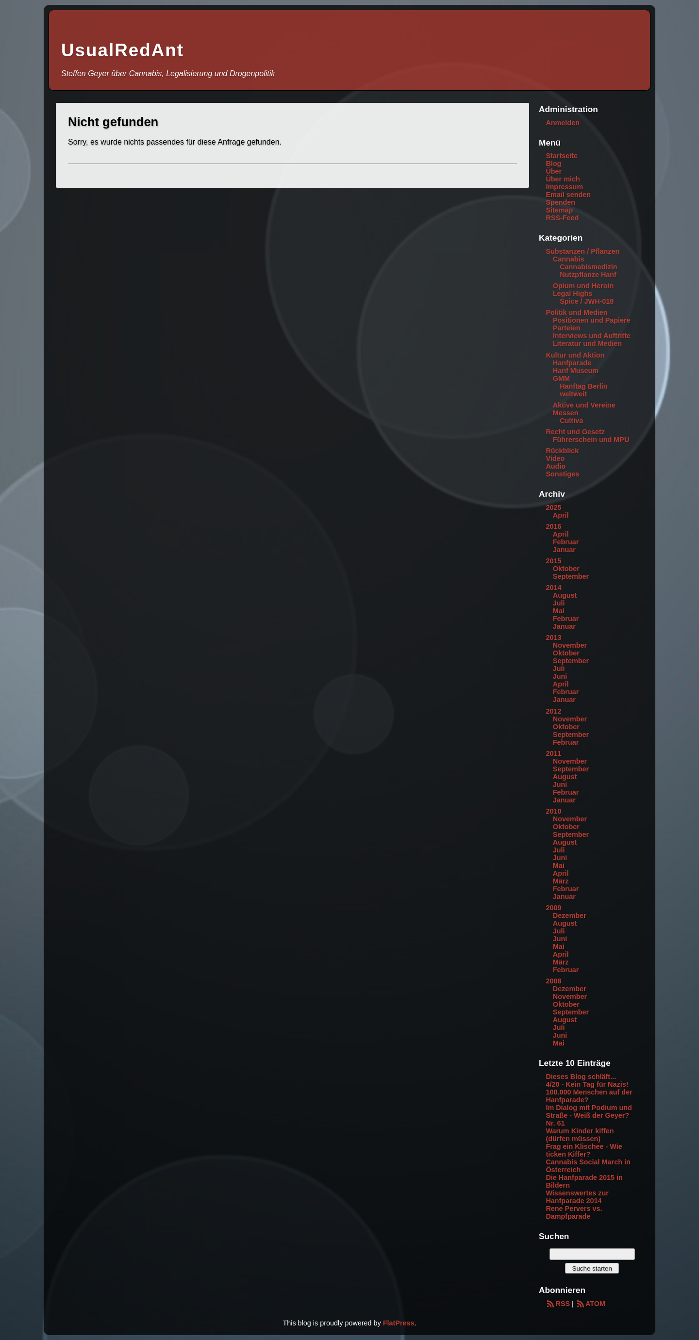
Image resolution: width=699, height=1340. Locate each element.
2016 (553, 526)
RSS (558, 1303)
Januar (564, 550)
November (570, 645)
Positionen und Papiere (592, 320)
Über (554, 171)
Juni (560, 676)
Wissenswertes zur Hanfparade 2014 (577, 1197)
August (565, 595)
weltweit (573, 394)
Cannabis (568, 259)
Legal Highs (573, 293)
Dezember (569, 915)
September (571, 576)
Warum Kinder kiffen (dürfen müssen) (580, 1135)
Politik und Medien (576, 312)
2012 (553, 711)
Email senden (568, 194)
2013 (553, 637)
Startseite (562, 156)
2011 (553, 753)
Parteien (567, 328)
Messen (566, 413)
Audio (556, 466)
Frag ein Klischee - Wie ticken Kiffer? (584, 1150)
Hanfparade (572, 363)
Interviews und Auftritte (592, 336)
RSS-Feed (562, 218)
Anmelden (563, 123)
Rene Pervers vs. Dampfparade (574, 1212)
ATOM (590, 1303)
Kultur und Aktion (575, 355)
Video (555, 458)
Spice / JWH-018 (587, 301)
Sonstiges (562, 474)
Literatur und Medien (587, 343)
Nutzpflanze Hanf (588, 274)
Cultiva (571, 421)
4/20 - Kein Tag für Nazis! (587, 1084)
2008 (553, 981)
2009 (553, 908)
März (561, 881)
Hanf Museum (576, 371)
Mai (559, 611)
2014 (553, 587)
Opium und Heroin (583, 286)
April (561, 515)
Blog (553, 163)
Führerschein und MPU (591, 439)
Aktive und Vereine (584, 405)
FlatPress (399, 1323)
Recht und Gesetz (575, 432)
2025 (553, 507)
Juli (559, 603)
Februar (566, 542)
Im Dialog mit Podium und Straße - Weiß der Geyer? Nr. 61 (589, 1115)
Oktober (566, 568)
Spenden (560, 202)
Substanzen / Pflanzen (582, 251)
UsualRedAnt (122, 50)
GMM (561, 378)
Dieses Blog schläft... (581, 1076)
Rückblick (562, 451)
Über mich (563, 179)
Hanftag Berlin (583, 386)
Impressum (564, 187)
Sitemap (559, 210)
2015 (553, 561)
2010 (553, 811)
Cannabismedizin (588, 267)
